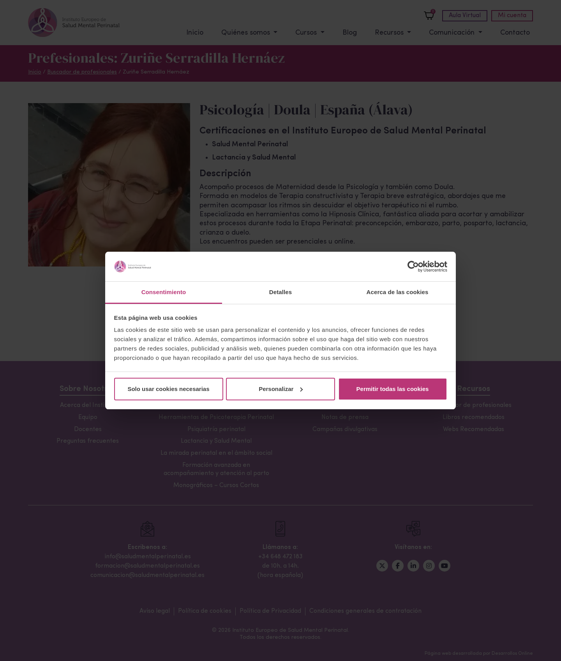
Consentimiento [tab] (163, 292)
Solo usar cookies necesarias (168, 389)
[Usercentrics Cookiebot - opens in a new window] (413, 266)
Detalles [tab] (280, 292)
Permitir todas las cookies (392, 389)
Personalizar (281, 389)
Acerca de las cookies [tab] (398, 292)
